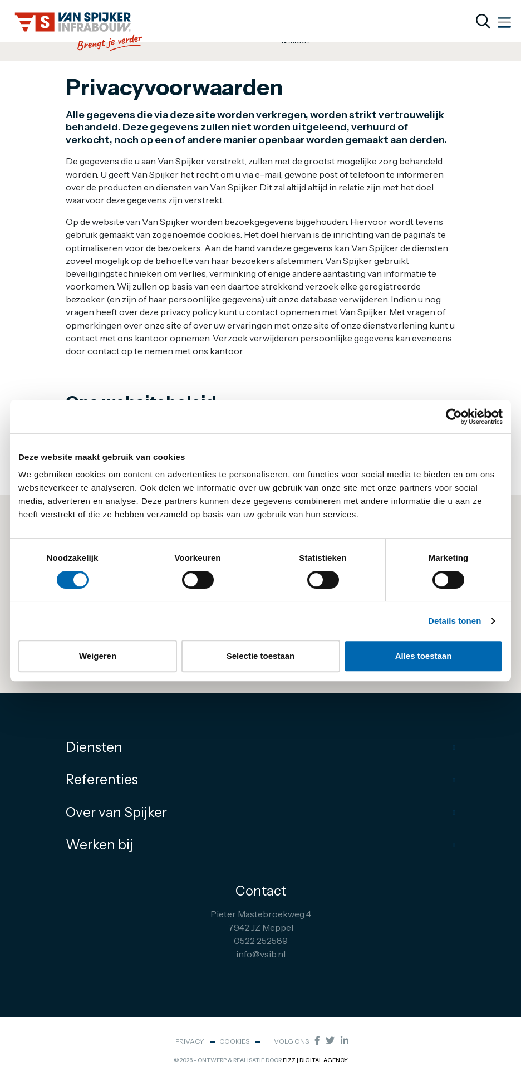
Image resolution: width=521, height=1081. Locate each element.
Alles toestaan (423, 656)
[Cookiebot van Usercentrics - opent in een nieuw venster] (454, 416)
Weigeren (97, 656)
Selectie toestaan (261, 656)
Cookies (234, 1041)
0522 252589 (261, 940)
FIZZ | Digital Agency (315, 1060)
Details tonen (454, 620)
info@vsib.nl (261, 954)
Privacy (189, 1041)
